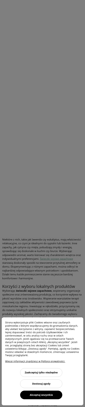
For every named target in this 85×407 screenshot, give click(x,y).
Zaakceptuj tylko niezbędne (41, 372)
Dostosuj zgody (41, 383)
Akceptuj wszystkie (41, 394)
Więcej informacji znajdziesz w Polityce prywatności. (35, 361)
